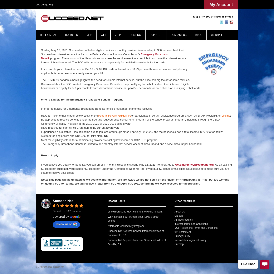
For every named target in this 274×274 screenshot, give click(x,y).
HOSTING (135, 35)
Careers (179, 215)
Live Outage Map (44, 4)
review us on (66, 224)
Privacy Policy (182, 236)
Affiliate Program (184, 219)
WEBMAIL (216, 35)
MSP (89, 35)
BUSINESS (71, 35)
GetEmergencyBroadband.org (194, 164)
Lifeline (225, 115)
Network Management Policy (190, 240)
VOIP (118, 35)
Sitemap (179, 244)
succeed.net (58, 267)
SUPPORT (156, 35)
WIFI (103, 35)
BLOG (198, 35)
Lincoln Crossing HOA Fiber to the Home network (135, 211)
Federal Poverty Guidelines (114, 115)
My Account (221, 4)
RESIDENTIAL (48, 35)
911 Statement (183, 232)
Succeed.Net (63, 201)
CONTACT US (179, 35)
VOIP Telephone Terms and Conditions (196, 227)
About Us (180, 211)
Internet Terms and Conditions (191, 223)
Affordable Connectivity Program (126, 226)
